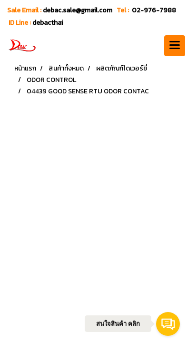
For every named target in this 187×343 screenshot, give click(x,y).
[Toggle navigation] (174, 45)
